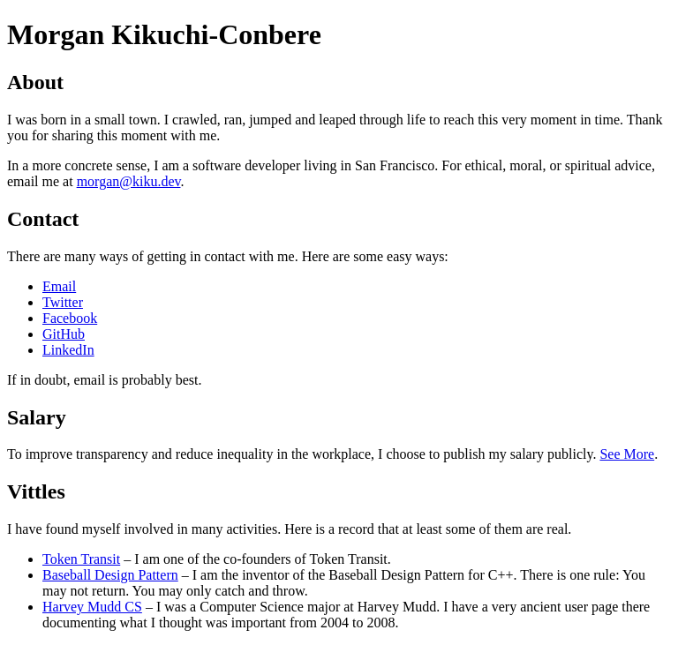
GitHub (63, 333)
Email (59, 286)
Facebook (69, 318)
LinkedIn (68, 349)
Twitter (62, 302)
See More (626, 453)
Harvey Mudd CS (92, 606)
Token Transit (81, 558)
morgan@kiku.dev (129, 181)
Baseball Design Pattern (110, 574)
